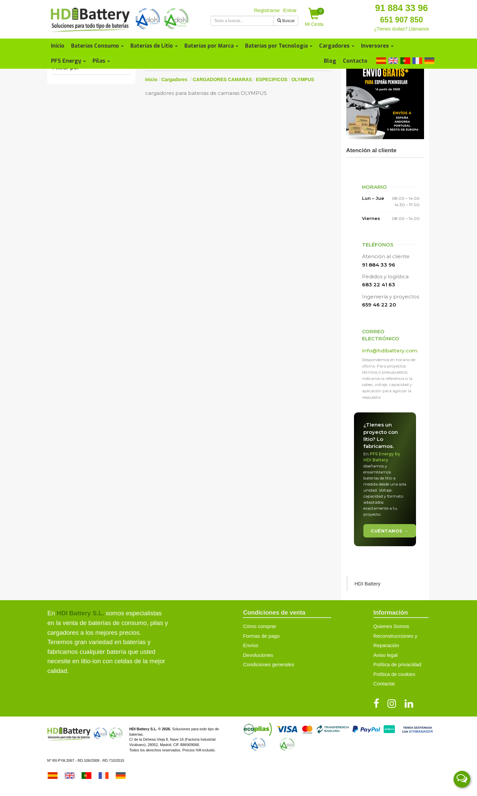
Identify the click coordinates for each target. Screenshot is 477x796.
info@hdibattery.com (389, 350)
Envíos (250, 645)
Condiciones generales (268, 664)
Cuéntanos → (390, 530)
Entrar (290, 10)
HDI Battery (368, 583)
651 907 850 (401, 19)
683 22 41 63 (378, 284)
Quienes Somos (391, 626)
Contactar (384, 683)
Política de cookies (394, 674)
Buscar (286, 20)
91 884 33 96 (401, 8)
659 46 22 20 (379, 304)
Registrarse (267, 10)
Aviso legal (385, 655)
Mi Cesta (314, 17)
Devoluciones (258, 655)
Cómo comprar (259, 626)
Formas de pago (261, 636)
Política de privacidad (397, 664)
